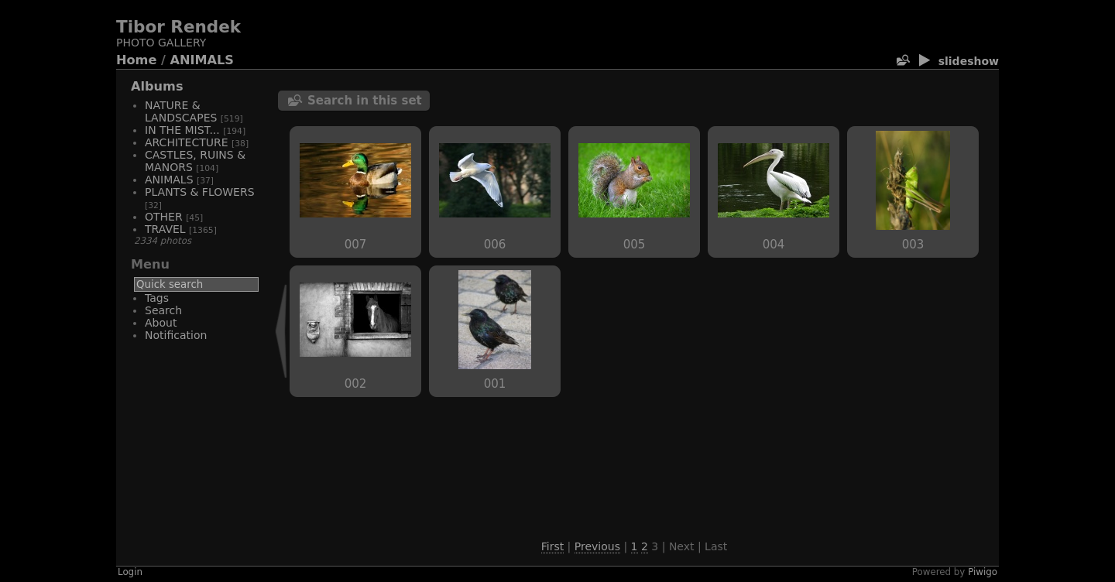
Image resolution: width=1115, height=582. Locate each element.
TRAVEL (165, 229)
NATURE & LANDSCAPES (181, 111)
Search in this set (364, 101)
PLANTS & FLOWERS (200, 192)
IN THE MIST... (182, 130)
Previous (597, 546)
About (161, 323)
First (552, 546)
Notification (176, 335)
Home (136, 60)
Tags (157, 298)
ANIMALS (202, 60)
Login (130, 572)
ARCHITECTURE (186, 142)
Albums (157, 86)
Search (163, 310)
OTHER (164, 217)
